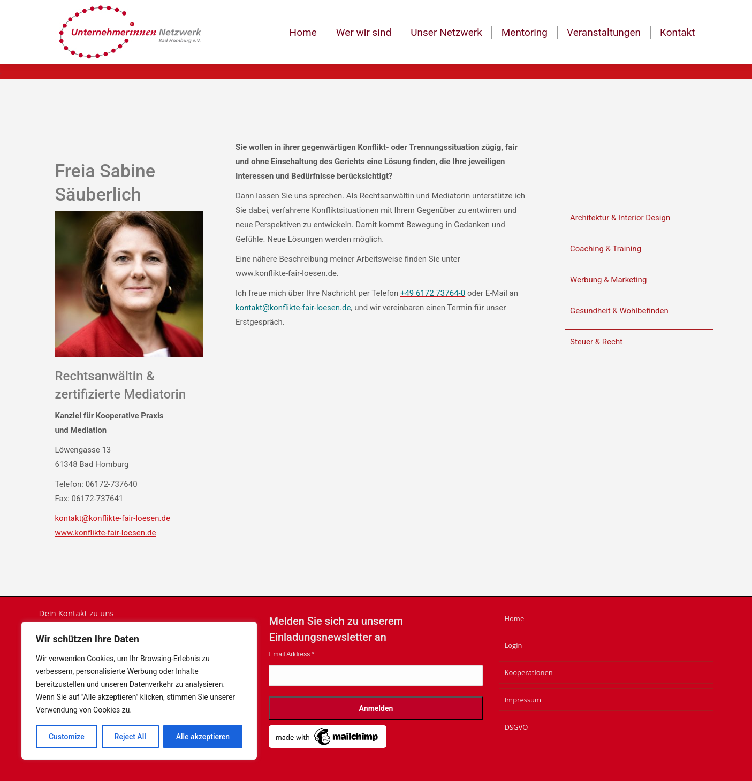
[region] (139, 691)
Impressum (522, 700)
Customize (67, 736)
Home (514, 618)
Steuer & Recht (596, 342)
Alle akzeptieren (203, 736)
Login (513, 645)
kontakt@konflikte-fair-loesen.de (112, 518)
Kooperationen (528, 672)
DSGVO (516, 727)
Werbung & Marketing (608, 280)
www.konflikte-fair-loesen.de (105, 533)
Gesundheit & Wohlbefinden (619, 311)
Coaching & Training (605, 249)
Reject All (130, 736)
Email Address (291, 654)
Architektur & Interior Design (620, 218)
